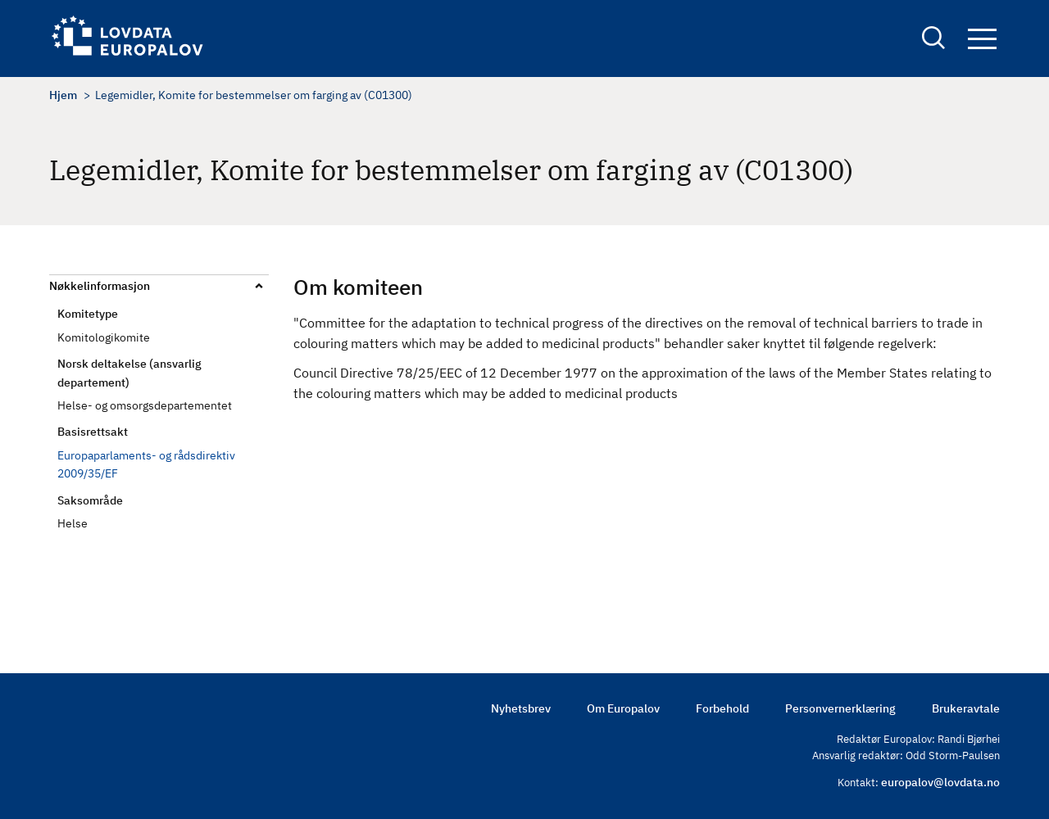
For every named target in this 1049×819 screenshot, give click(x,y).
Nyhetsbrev (521, 708)
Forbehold (722, 708)
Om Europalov (623, 708)
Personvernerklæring (840, 708)
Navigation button (982, 39)
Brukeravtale (966, 708)
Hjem (63, 95)
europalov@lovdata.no (940, 782)
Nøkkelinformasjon (99, 285)
